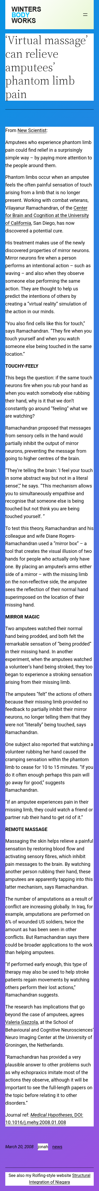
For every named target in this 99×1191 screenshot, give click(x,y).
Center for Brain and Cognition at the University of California (47, 215)
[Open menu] (85, 14)
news (57, 1146)
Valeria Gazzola (21, 1022)
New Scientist (31, 130)
